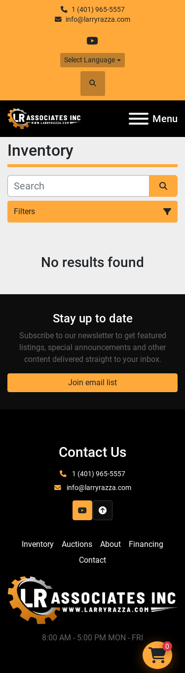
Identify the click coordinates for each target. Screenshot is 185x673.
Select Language (89, 60)
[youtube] (92, 41)
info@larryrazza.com (98, 19)
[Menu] (138, 119)
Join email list (92, 382)
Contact (92, 560)
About (110, 544)
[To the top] (102, 510)
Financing (146, 544)
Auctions (77, 544)
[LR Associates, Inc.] (92, 599)
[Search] (78, 186)
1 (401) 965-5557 (98, 9)
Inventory (38, 544)
